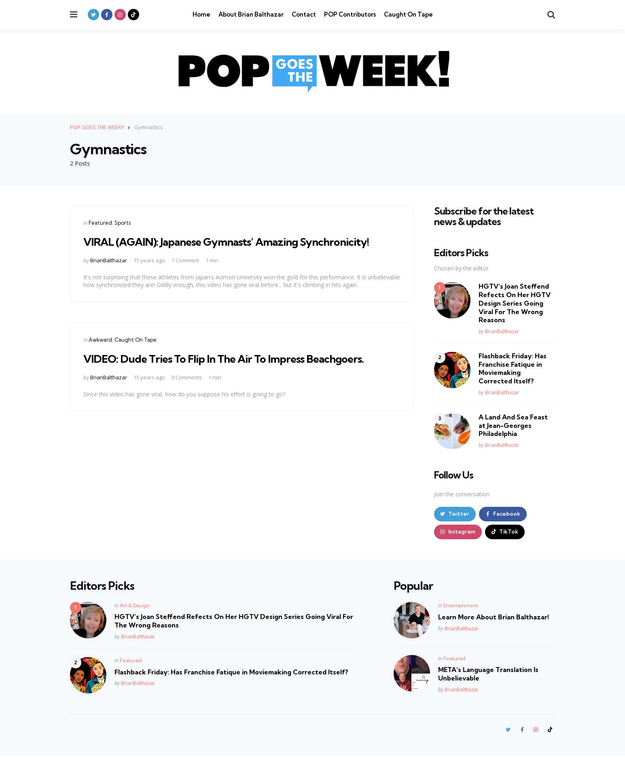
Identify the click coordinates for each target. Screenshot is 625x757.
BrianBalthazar (108, 260)
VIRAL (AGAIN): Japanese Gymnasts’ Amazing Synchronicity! (236, 241)
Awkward (100, 339)
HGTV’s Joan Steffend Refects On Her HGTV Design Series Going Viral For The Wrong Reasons (515, 303)
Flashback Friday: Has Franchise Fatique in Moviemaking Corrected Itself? (513, 368)
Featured (100, 222)
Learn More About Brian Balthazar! (493, 618)
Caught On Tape (408, 14)
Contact (304, 14)
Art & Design (135, 606)
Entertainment (460, 606)
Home (201, 14)
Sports (122, 222)
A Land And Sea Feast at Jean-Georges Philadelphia (513, 425)
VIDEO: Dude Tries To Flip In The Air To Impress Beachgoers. (232, 358)
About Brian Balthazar (251, 14)
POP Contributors (350, 14)
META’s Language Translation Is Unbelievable (488, 674)
